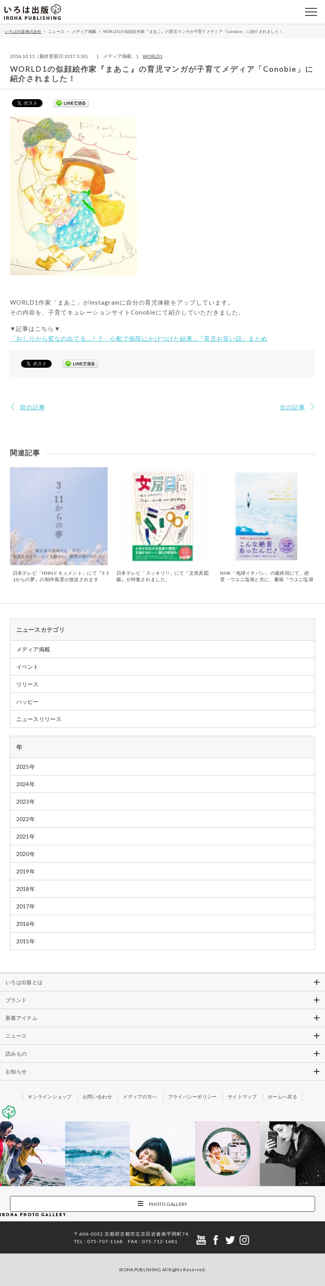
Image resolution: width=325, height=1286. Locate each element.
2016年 (25, 923)
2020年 (25, 853)
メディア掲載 (33, 649)
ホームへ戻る (282, 1097)
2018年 (25, 888)
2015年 (25, 941)
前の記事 (32, 407)
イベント (27, 666)
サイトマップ (242, 1097)
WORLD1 (152, 56)
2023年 (25, 801)
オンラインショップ (50, 1097)
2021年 (25, 836)
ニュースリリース (39, 719)
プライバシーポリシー (192, 1097)
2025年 (25, 766)
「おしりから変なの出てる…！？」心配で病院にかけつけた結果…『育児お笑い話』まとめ (138, 338)
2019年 (25, 871)
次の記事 (292, 407)
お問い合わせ (97, 1097)
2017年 (25, 906)
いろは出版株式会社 (32, 12)
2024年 (25, 784)
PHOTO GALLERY (168, 1204)
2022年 (25, 819)
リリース (27, 684)
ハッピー (27, 701)
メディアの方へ (140, 1097)
